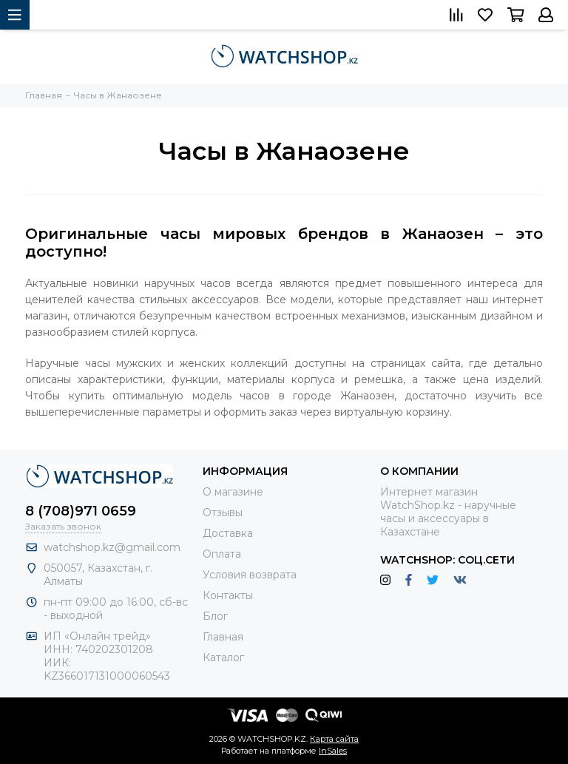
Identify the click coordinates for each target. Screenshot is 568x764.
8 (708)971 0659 (80, 511)
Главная (223, 636)
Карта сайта (334, 739)
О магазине (233, 491)
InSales (333, 751)
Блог (215, 616)
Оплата (222, 554)
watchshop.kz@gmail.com (112, 547)
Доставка (228, 533)
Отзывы (223, 512)
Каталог (223, 657)
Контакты (228, 595)
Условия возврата (250, 574)
